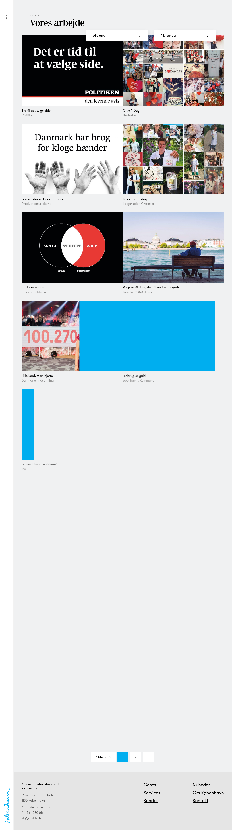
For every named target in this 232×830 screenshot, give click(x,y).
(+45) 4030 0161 (33, 812)
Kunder (151, 800)
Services (152, 793)
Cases (150, 785)
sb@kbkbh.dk (32, 818)
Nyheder (201, 785)
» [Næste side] (148, 757)
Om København (208, 793)
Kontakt (200, 800)
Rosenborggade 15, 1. (37, 795)
